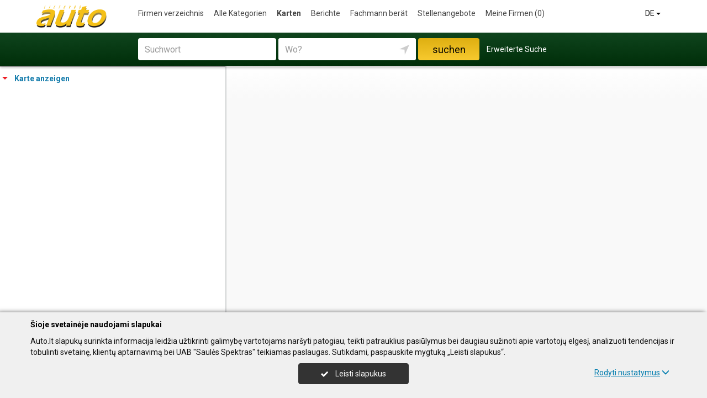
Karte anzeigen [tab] (36, 78)
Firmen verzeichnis (171, 13)
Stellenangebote (447, 13)
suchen (449, 49)
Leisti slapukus (353, 373)
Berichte (325, 13)
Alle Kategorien (240, 13)
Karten (289, 13)
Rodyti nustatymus (631, 372)
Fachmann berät (379, 13)
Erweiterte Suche (517, 49)
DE (653, 13)
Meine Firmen (515, 13)
